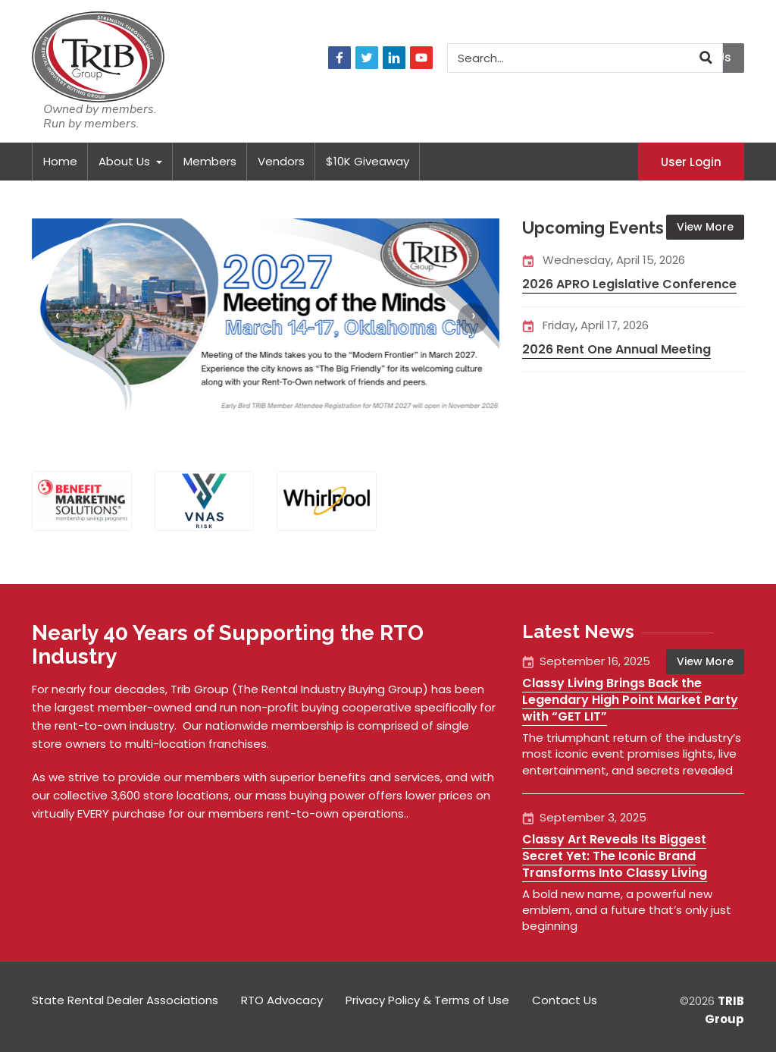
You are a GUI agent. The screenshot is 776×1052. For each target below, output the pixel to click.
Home (60, 161)
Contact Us (564, 1000)
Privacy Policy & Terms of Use (427, 1000)
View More (705, 226)
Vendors (281, 161)
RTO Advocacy (282, 1000)
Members (209, 161)
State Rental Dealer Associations (125, 1000)
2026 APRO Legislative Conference (629, 284)
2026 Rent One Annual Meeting (616, 349)
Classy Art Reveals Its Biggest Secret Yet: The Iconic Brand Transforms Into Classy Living (614, 856)
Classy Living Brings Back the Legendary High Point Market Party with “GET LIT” (630, 699)
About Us (130, 161)
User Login (691, 161)
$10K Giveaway (367, 161)
